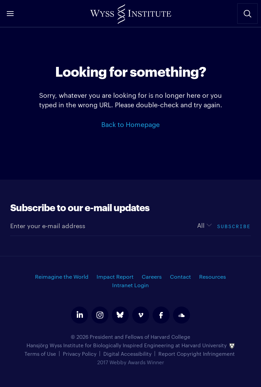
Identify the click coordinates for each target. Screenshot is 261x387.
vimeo (140, 315)
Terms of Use (40, 353)
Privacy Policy (80, 353)
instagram (99, 315)
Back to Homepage (130, 123)
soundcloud (181, 315)
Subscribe (234, 225)
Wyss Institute (130, 12)
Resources (212, 276)
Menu (10, 13)
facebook (161, 315)
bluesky (120, 315)
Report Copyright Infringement (196, 353)
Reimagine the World (61, 276)
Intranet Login (130, 285)
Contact (180, 276)
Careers (152, 276)
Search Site (247, 13)
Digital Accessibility (127, 353)
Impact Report (115, 276)
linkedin (79, 315)
